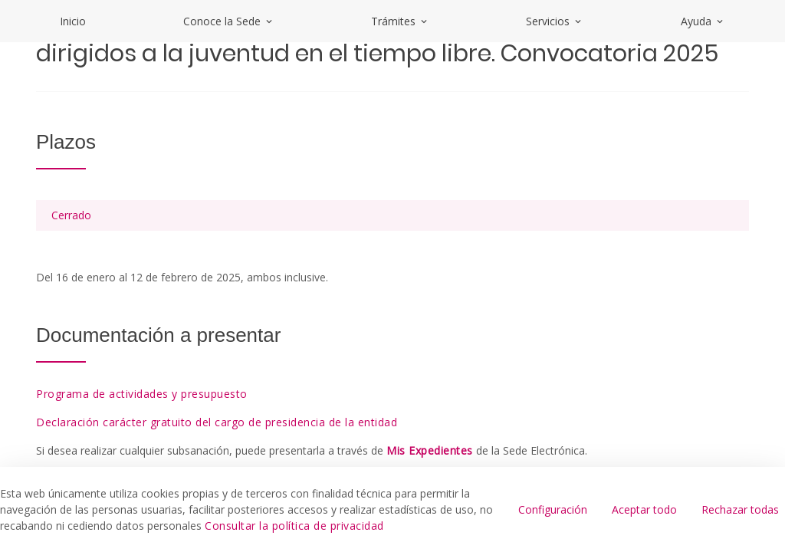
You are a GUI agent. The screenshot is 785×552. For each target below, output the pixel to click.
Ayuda (703, 21)
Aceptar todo (644, 509)
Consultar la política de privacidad (294, 525)
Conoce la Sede (228, 21)
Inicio (73, 21)
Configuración (552, 509)
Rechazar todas (740, 509)
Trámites (400, 21)
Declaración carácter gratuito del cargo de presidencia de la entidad (216, 422)
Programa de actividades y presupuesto (142, 393)
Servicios (554, 21)
